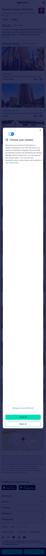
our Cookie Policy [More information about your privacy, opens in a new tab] (12, 163)
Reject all (23, 424)
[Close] (40, 130)
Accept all (23, 417)
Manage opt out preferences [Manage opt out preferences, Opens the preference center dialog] (23, 408)
